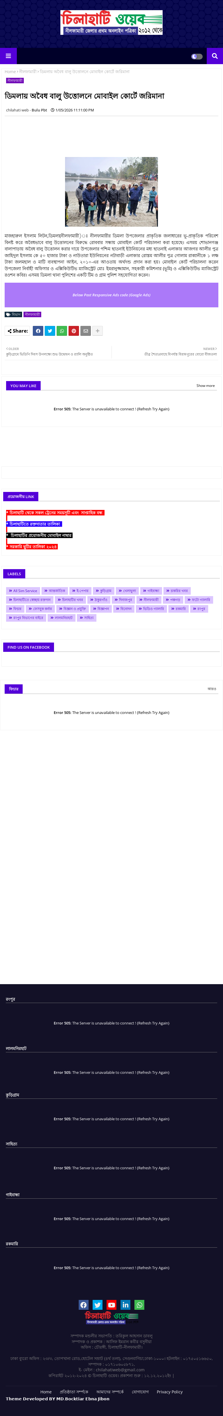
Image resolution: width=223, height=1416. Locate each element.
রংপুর (201, 608)
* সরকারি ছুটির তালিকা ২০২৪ (32, 546)
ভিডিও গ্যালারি (153, 608)
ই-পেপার (83, 590)
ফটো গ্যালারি (201, 599)
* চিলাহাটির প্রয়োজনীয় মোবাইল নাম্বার (39, 535)
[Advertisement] (110, 133)
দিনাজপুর (125, 599)
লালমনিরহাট (64, 617)
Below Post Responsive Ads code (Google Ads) (111, 294)
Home (10, 71)
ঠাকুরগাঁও (101, 599)
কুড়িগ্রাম (106, 590)
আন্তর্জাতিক (57, 590)
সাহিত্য (88, 617)
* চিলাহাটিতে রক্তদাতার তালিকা (34, 524)
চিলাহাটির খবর (72, 599)
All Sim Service (25, 590)
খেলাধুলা (129, 590)
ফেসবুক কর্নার (42, 608)
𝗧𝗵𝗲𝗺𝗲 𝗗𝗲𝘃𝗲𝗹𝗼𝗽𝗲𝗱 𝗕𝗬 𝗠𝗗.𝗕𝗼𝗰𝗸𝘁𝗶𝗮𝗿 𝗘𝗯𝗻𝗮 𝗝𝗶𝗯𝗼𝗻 (57, 1398)
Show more (206, 385)
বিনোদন (126, 608)
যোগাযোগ (140, 1392)
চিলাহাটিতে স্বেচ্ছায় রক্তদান (32, 599)
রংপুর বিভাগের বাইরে (28, 617)
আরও (212, 688)
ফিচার (17, 608)
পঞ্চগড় (175, 599)
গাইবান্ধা (153, 590)
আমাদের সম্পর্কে (110, 1392)
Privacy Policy (170, 1392)
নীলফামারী (28, 71)
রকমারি (181, 608)
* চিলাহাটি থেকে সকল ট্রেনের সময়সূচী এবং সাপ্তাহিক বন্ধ (55, 512)
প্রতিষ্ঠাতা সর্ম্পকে (74, 1392)
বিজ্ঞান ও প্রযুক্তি (75, 608)
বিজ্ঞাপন (103, 608)
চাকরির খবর (179, 590)
